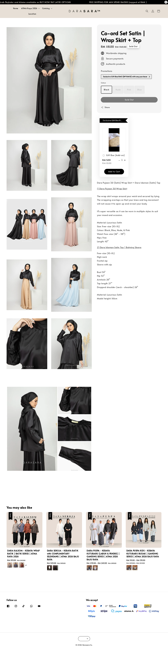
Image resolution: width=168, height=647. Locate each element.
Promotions (106, 70)
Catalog (46, 8)
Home (15, 8)
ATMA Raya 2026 (29, 8)
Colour (103, 83)
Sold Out (129, 99)
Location (32, 14)
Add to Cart (114, 171)
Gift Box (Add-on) (113, 155)
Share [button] (105, 107)
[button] (147, 11)
